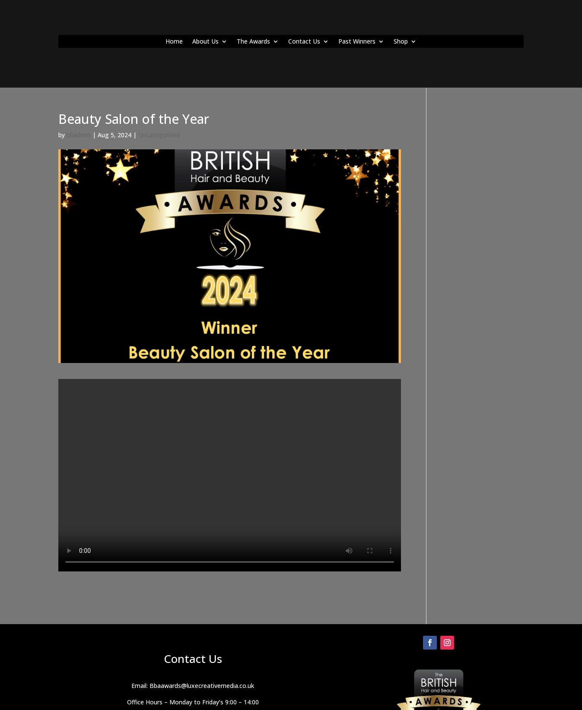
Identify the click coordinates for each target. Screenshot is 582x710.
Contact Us (304, 41)
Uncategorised (159, 135)
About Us (205, 41)
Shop (401, 41)
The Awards (253, 41)
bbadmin (79, 135)
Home (174, 41)
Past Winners (356, 41)
